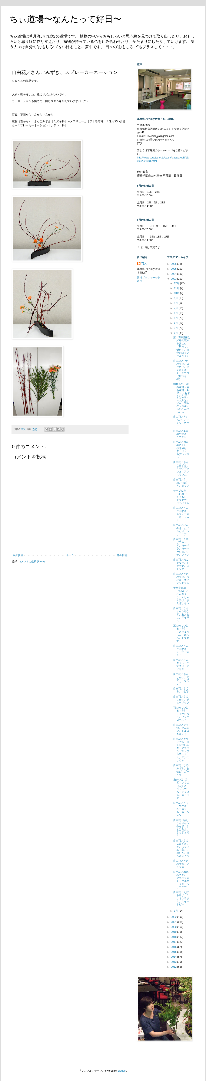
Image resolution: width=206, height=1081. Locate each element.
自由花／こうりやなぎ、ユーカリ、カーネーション (181, 809)
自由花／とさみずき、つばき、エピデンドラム (181, 578)
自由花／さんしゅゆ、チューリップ (181, 699)
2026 (174, 263)
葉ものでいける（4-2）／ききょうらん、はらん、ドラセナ (181, 633)
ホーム (70, 555)
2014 (174, 956)
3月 (176, 328)
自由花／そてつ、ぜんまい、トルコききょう (181, 729)
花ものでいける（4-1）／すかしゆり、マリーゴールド (181, 713)
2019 (174, 931)
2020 (174, 927)
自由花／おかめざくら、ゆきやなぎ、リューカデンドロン (181, 449)
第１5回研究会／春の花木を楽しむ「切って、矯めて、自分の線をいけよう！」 (181, 346)
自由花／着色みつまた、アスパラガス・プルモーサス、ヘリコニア (181, 880)
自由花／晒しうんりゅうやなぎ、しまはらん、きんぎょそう (181, 828)
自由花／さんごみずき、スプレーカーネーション (181, 514)
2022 (174, 916)
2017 (174, 941)
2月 (176, 333)
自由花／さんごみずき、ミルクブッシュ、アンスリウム (181, 468)
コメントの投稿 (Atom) (32, 561)
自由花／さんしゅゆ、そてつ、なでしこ (181, 679)
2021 (174, 922)
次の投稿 (18, 555)
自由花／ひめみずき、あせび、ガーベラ (181, 770)
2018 (174, 937)
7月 (176, 308)
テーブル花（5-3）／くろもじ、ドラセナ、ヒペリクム (181, 497)
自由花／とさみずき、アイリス (181, 863)
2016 (174, 947)
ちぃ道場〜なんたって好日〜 (65, 19)
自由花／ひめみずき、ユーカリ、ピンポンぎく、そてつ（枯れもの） (181, 370)
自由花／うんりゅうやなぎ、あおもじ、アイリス (181, 614)
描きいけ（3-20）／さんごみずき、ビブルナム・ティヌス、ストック (181, 788)
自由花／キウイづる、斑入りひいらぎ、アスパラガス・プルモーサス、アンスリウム (181, 749)
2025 (174, 268)
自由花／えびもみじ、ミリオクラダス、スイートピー (181, 898)
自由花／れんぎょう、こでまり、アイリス (181, 665)
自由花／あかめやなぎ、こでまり (181, 434)
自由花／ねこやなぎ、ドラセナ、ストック (181, 564)
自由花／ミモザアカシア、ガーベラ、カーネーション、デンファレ (181, 547)
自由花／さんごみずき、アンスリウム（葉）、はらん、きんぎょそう (181, 848)
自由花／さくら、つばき (181, 690)
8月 (176, 303)
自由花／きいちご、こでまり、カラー (181, 421)
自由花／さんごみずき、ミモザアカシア (181, 650)
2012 (174, 966)
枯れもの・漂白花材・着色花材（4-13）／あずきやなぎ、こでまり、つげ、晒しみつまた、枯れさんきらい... (181, 398)
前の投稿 (122, 555)
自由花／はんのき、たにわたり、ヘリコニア (181, 530)
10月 (177, 293)
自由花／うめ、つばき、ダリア (181, 482)
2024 (174, 273)
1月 (176, 910)
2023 (174, 278)
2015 (174, 951)
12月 (177, 283)
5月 (176, 318)
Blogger (122, 1070)
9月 (176, 298)
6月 (176, 313)
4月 (176, 323)
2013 (174, 961)
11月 (177, 288)
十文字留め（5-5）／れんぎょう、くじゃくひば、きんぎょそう (181, 595)
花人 (143, 263)
